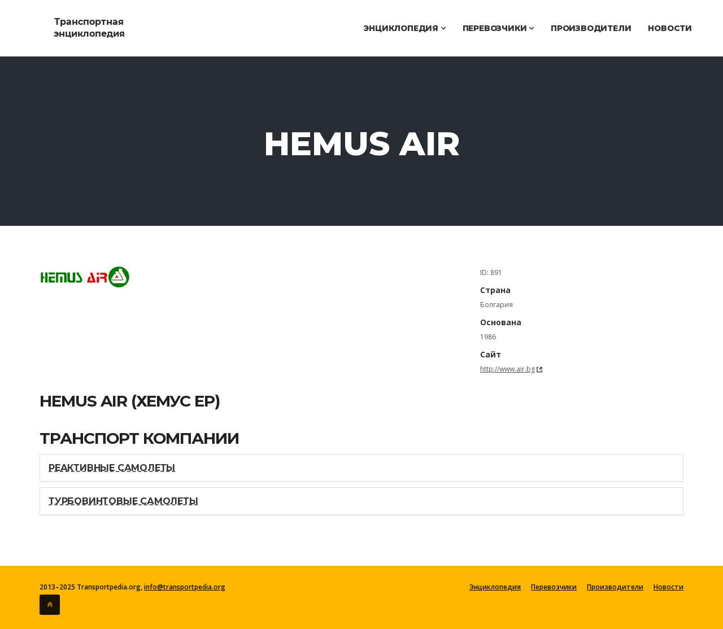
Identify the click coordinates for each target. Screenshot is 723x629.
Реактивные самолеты (112, 467)
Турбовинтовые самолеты (123, 501)
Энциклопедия (404, 28)
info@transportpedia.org (184, 587)
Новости (670, 28)
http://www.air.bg (507, 369)
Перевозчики (498, 28)
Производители (591, 28)
